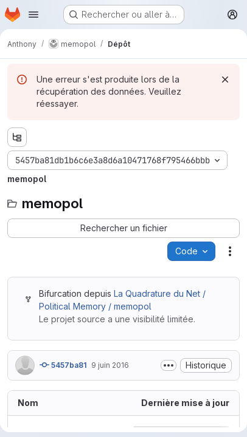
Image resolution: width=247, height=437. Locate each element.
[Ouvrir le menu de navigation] (33, 14)
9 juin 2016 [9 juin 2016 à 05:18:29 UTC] (110, 365)
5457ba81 (63, 365)
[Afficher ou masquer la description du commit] (168, 365)
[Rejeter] (225, 79)
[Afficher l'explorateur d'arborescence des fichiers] (17, 137)
